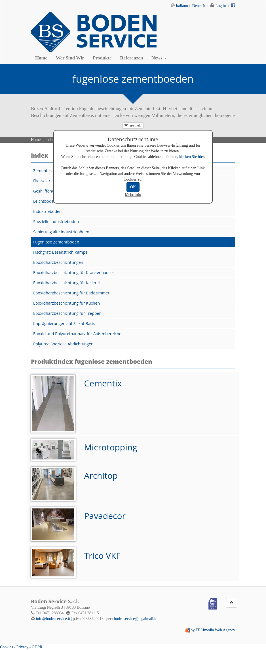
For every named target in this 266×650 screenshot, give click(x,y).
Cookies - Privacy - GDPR (21, 647)
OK (133, 187)
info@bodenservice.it (53, 619)
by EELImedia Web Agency (213, 630)
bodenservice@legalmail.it (135, 619)
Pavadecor (105, 515)
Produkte (102, 58)
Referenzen (131, 58)
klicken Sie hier (191, 157)
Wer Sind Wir (70, 58)
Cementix (103, 383)
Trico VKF (102, 555)
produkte (50, 140)
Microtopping (110, 447)
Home (41, 58)
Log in (221, 6)
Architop (101, 475)
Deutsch (198, 6)
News (158, 58)
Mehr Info (133, 195)
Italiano (182, 6)
